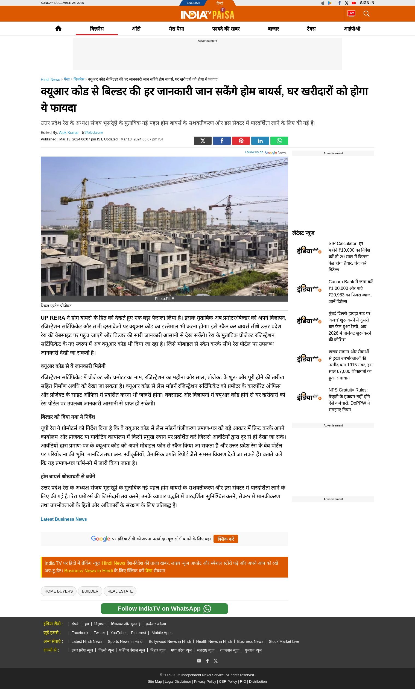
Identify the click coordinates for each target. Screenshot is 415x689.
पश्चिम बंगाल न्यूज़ (132, 650)
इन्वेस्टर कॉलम (156, 624)
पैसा (148, 570)
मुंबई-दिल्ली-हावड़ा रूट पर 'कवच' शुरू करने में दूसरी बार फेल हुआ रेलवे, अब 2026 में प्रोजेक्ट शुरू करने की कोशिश (350, 326)
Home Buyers (59, 591)
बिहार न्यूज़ (157, 650)
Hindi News (113, 563)
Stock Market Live (284, 641)
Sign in (367, 3)
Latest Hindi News (87, 641)
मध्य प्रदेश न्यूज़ (181, 650)
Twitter (99, 633)
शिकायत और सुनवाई (126, 624)
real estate (120, 591)
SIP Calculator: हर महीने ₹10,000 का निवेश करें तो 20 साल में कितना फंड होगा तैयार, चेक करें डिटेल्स (349, 256)
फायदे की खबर (225, 29)
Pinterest (138, 633)
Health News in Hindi (214, 641)
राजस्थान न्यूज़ (229, 650)
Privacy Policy (205, 681)
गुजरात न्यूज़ (253, 650)
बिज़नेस (97, 29)
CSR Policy (228, 681)
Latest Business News (64, 519)
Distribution (258, 681)
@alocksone (94, 132)
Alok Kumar (69, 132)
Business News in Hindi (88, 570)
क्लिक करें (226, 539)
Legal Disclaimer (178, 681)
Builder (90, 591)
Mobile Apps (161, 633)
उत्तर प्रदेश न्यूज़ (82, 650)
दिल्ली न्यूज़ (106, 650)
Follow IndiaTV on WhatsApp (164, 609)
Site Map (155, 681)
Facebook (80, 633)
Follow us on (266, 151)
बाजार (273, 29)
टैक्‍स (311, 29)
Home (58, 28)
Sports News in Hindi (125, 641)
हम (87, 624)
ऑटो (136, 29)
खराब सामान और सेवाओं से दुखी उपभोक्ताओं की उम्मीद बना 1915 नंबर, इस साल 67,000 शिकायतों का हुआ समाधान (351, 364)
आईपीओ (352, 29)
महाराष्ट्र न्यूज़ (205, 650)
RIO (243, 681)
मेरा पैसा (176, 29)
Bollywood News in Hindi (170, 641)
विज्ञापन (100, 624)
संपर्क (75, 624)
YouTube (117, 633)
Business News (250, 641)
